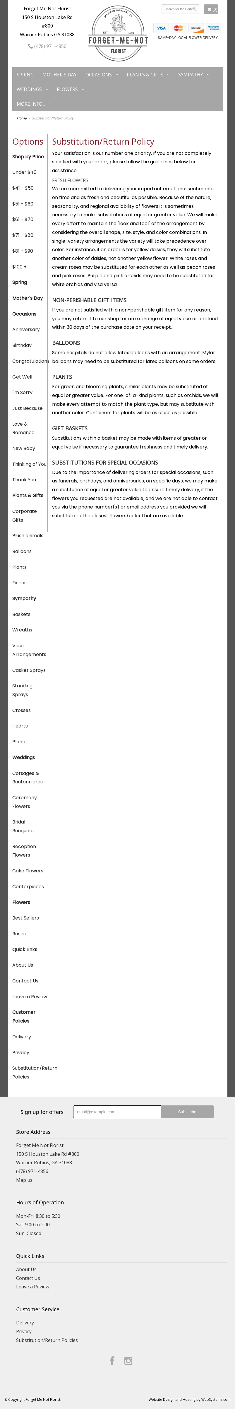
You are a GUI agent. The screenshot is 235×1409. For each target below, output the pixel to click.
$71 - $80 (22, 235)
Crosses (21, 710)
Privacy (20, 1052)
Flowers (67, 89)
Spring (25, 74)
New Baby (23, 448)
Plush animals (27, 535)
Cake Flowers (27, 870)
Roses (19, 933)
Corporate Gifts (24, 515)
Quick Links (24, 949)
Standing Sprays (22, 690)
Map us (24, 1180)
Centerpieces (28, 886)
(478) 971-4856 (47, 46)
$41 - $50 (23, 188)
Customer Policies (23, 1016)
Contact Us (25, 980)
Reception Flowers (24, 851)
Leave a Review (29, 996)
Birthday (22, 345)
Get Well (22, 377)
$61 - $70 (22, 219)
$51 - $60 (22, 204)
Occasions (98, 74)
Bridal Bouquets (23, 826)
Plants (19, 567)
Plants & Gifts (145, 74)
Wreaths (22, 629)
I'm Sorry (22, 392)
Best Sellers (25, 918)
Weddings (29, 89)
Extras (19, 582)
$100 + (19, 266)
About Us (22, 965)
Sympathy (190, 74)
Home (22, 118)
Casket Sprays (29, 670)
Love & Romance (23, 428)
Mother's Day (59, 74)
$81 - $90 (22, 251)
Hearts (20, 726)
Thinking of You (29, 464)
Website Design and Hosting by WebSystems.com (190, 1399)
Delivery (21, 1036)
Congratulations (29, 361)
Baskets (21, 614)
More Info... (31, 104)
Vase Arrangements (29, 650)
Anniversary (26, 329)
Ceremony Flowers (24, 802)
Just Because (27, 408)
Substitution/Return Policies (29, 1072)
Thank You (24, 479)
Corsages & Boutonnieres (27, 777)
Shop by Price (28, 156)
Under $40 (24, 172)
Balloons (22, 551)
